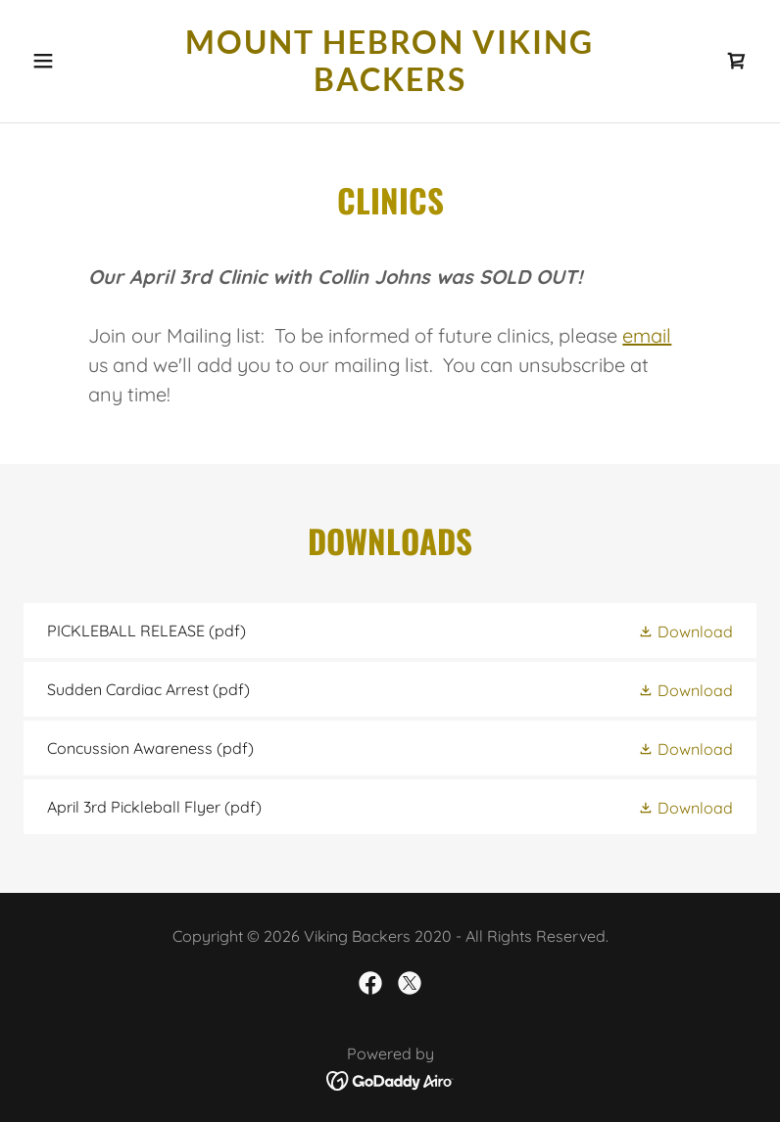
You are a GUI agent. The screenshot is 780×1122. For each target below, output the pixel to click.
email (646, 335)
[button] (78, 60)
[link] (390, 85)
